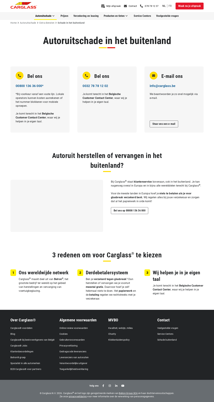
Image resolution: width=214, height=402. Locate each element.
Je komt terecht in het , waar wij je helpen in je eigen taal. (38, 117)
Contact (163, 320)
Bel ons (34, 76)
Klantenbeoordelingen (21, 351)
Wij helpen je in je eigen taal (176, 276)
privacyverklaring (78, 396)
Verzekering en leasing (86, 15)
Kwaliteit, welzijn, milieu (120, 328)
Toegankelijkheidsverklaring (73, 369)
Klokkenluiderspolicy (119, 339)
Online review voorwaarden (73, 328)
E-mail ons (172, 76)
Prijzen (64, 15)
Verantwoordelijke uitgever (73, 363)
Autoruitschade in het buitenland (107, 40)
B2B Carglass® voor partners (25, 369)
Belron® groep (18, 357)
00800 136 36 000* (29, 86)
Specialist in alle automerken (25, 363)
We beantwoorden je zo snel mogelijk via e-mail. (174, 96)
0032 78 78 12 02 (95, 86)
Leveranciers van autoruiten (74, 357)
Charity (112, 334)
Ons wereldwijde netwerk (43, 272)
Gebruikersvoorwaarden (72, 339)
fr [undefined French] (170, 5)
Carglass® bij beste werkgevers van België (32, 339)
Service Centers (142, 15)
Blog (12, 334)
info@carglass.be (163, 86)
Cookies (63, 334)
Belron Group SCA (128, 393)
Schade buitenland (167, 339)
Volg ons (94, 385)
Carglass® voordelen (21, 328)
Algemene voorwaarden (78, 320)
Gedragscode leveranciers (72, 351)
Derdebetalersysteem (107, 272)
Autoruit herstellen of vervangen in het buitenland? (107, 160)
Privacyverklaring (68, 345)
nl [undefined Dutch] (164, 5)
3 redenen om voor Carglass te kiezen (107, 255)
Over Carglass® (23, 320)
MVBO (113, 320)
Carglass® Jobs (18, 345)
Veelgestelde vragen (167, 15)
